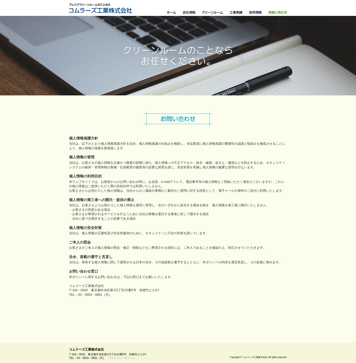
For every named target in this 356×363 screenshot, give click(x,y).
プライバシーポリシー (122, 358)
